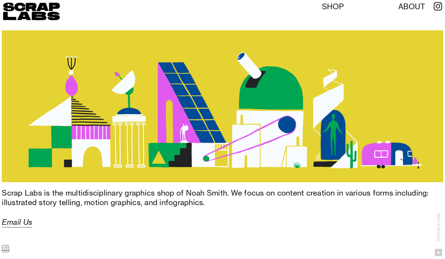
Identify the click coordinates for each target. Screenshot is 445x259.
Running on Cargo (438, 227)
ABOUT (411, 6)
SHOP (333, 6)
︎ (438, 6)
